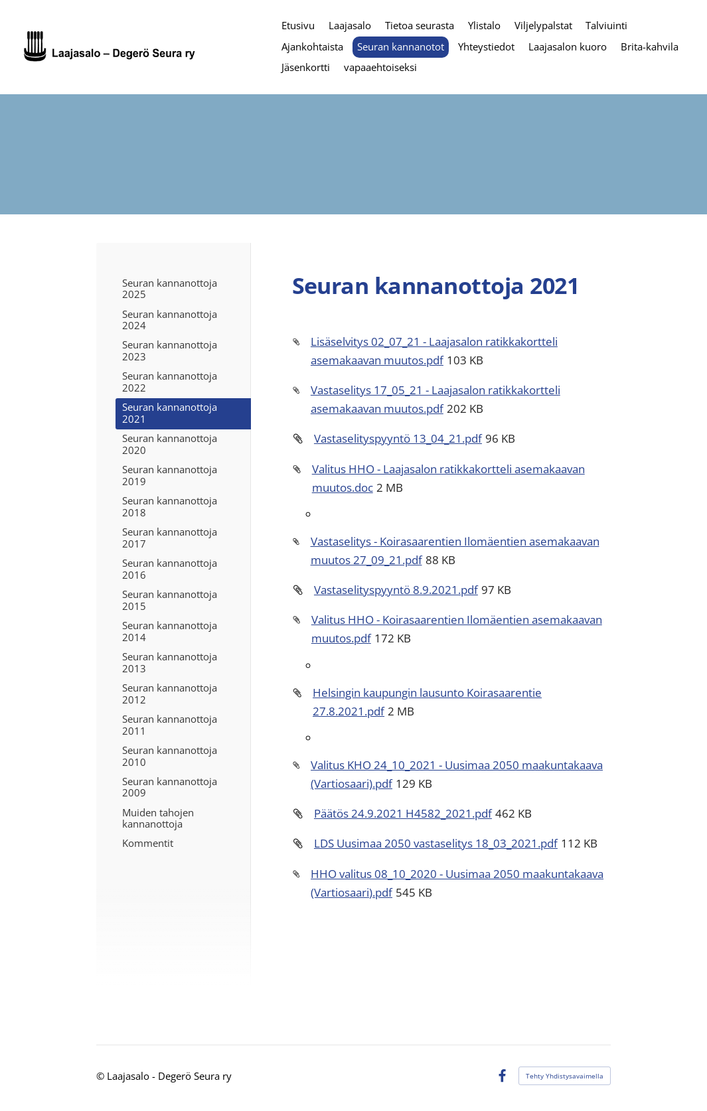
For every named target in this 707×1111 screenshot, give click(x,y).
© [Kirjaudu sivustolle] (101, 1075)
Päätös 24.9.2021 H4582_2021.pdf (403, 813)
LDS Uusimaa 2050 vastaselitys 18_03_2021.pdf (436, 843)
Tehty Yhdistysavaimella (564, 1075)
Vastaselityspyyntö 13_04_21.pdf (398, 438)
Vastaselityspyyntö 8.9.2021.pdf (396, 589)
